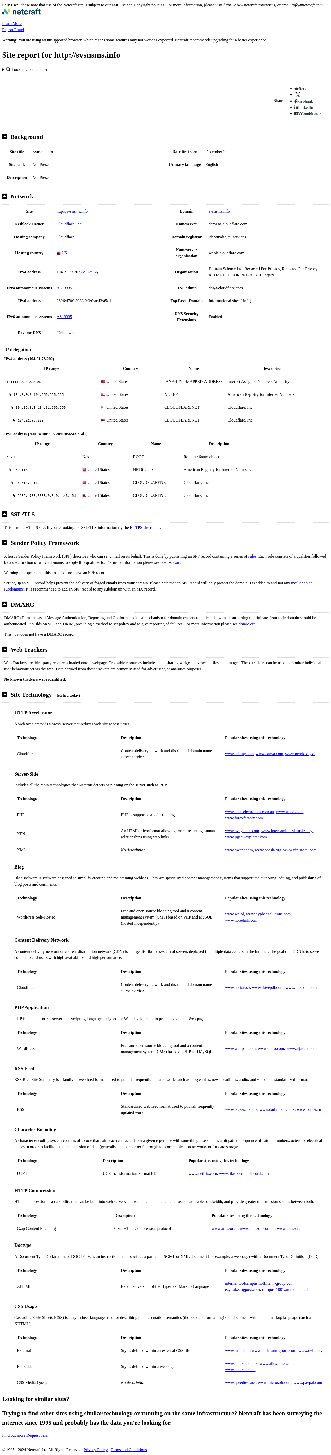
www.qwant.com (239, 850)
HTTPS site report (145, 527)
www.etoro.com (271, 1048)
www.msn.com (237, 1350)
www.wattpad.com (240, 1048)
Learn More (12, 23)
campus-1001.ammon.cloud (285, 1289)
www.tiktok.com (233, 1173)
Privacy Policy (96, 1450)
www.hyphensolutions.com (268, 914)
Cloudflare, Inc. (70, 224)
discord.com (258, 1173)
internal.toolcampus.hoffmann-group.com (259, 1283)
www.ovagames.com (242, 831)
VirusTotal (89, 272)
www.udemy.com (239, 754)
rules (252, 556)
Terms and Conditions (129, 1450)
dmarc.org (247, 624)
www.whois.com (289, 812)
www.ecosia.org (268, 850)
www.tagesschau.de (241, 1109)
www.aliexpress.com (277, 1363)
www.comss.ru (309, 1109)
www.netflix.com (203, 1173)
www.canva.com (269, 754)
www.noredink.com (241, 920)
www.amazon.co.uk (241, 1363)
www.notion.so (237, 987)
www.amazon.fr (225, 1228)
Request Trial (37, 1435)
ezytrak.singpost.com (242, 1289)
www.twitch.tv (310, 1350)
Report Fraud (13, 30)
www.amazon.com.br (257, 1228)
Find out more (13, 1435)
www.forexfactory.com (244, 818)
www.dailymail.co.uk (277, 1109)
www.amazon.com (240, 1369)
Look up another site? (26, 69)
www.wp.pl (234, 914)
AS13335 (64, 288)
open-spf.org (170, 562)
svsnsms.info (219, 211)
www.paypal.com (307, 1382)
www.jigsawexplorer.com (246, 837)
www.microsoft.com (274, 1382)
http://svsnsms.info (72, 211)
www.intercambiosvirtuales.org (287, 831)
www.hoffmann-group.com (274, 1350)
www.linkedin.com (301, 987)
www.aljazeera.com (302, 1048)
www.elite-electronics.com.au (249, 812)
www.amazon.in (290, 1228)
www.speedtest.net (240, 1382)
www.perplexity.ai (300, 754)
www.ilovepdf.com (267, 987)
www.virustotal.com (300, 850)
